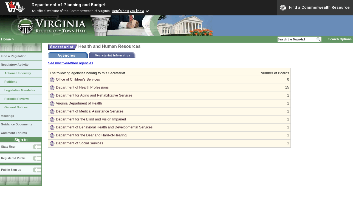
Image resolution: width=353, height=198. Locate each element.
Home (6, 39)
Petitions (10, 81)
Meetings (7, 115)
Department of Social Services (79, 143)
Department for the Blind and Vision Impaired (91, 119)
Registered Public (13, 158)
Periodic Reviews (17, 98)
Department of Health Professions (82, 87)
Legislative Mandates (19, 90)
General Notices (16, 107)
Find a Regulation (13, 56)
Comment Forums (14, 132)
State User (8, 146)
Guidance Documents (16, 124)
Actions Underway (17, 73)
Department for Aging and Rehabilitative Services (94, 95)
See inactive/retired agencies (70, 63)
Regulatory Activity (15, 64)
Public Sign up (11, 169)
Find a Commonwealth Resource (315, 7)
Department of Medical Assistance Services (89, 111)
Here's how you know (128, 11)
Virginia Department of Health (79, 103)
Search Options (340, 39)
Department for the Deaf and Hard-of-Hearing (91, 135)
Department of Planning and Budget (69, 4)
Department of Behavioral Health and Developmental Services (104, 127)
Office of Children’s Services (78, 79)
